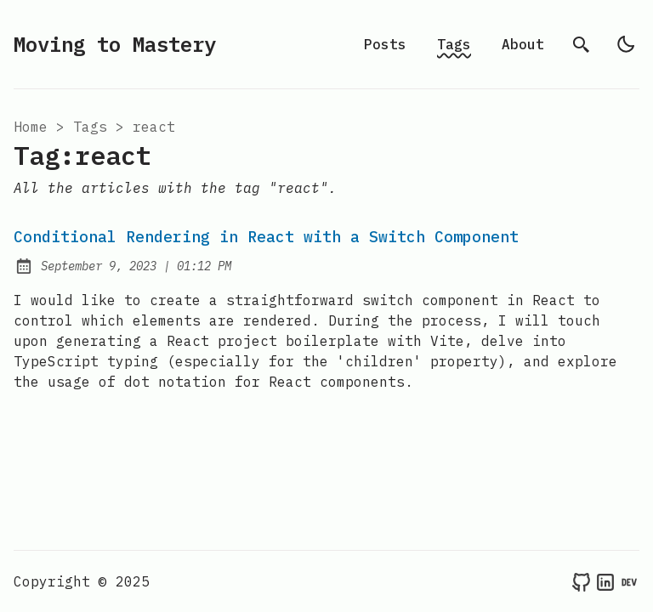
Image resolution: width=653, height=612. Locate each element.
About (523, 44)
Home (31, 126)
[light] (625, 44)
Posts (385, 44)
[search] (581, 44)
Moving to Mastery (115, 44)
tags (90, 126)
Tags (454, 44)
